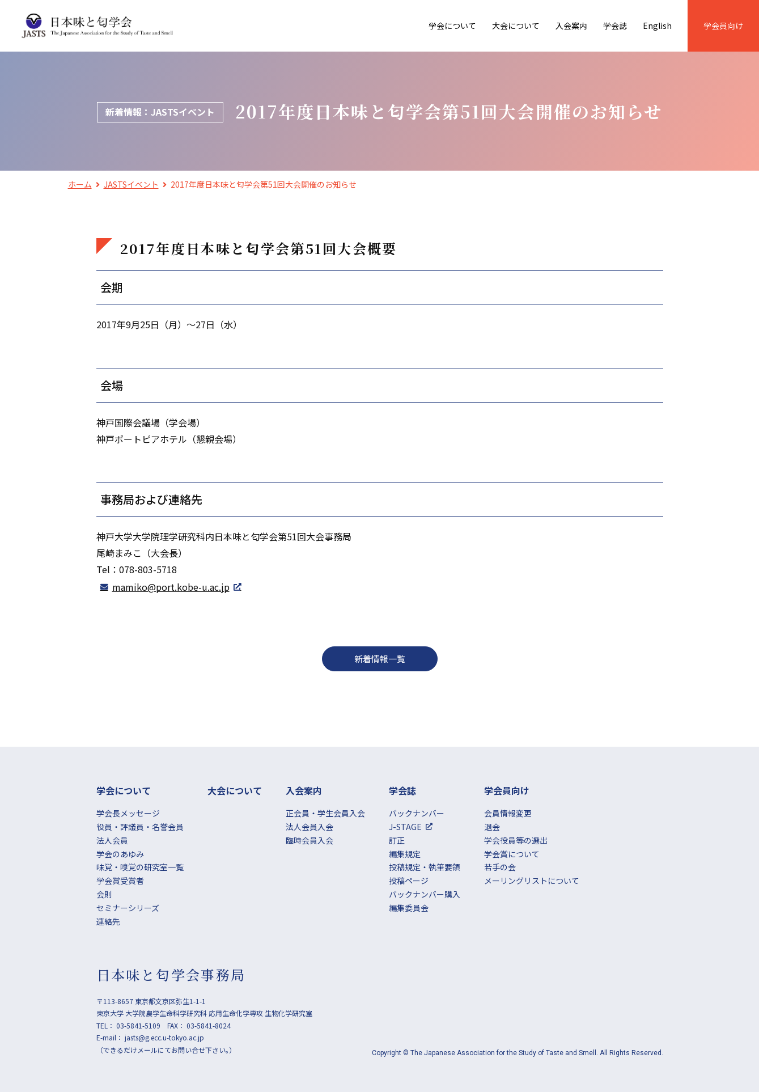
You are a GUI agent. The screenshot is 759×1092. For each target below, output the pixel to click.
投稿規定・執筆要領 (424, 867)
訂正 (397, 840)
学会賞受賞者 (120, 880)
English (657, 25)
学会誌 (615, 25)
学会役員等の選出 (516, 840)
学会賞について (512, 854)
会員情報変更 (508, 813)
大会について (516, 25)
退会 (492, 827)
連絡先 (108, 921)
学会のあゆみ (120, 854)
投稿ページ (409, 880)
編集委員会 (409, 908)
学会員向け (723, 25)
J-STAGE (405, 827)
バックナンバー (416, 813)
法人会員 (112, 840)
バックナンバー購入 (424, 894)
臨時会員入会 (309, 840)
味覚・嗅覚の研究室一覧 (140, 867)
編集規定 (405, 854)
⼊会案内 (571, 25)
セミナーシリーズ (127, 908)
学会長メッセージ (128, 813)
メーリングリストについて (531, 880)
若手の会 (500, 867)
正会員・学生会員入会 (325, 813)
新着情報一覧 (379, 658)
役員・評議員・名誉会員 (140, 827)
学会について (452, 25)
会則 (104, 894)
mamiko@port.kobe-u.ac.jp (171, 587)
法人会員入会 (309, 827)
